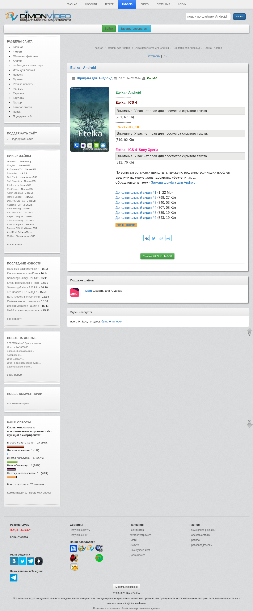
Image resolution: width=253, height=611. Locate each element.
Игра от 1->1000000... (18, 347)
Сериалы (19, 93)
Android (127, 4)
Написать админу (200, 535)
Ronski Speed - (15, 197)
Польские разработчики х (23, 268)
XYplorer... (12, 185)
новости (34, 263)
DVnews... (12, 161)
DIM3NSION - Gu (16, 201)
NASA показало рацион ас (23, 310)
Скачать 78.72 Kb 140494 (157, 256)
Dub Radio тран (15, 177)
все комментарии (18, 403)
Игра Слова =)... (15, 359)
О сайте (134, 545)
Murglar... (12, 165)
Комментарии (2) (17, 492)
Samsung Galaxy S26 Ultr (23, 278)
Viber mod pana (15, 224)
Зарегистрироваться (134, 28)
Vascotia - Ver (14, 205)
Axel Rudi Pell (14, 232)
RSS (165, 56)
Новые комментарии (24, 394)
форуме (30, 338)
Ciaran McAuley (15, 220)
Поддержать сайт (22, 133)
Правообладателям (201, 545)
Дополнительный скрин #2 (135, 197)
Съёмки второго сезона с (23, 301)
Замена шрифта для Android (173, 182)
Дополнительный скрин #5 (135, 212)
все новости (14, 318)
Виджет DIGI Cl (15, 228)
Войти (109, 28)
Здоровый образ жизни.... (21, 351)
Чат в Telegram (126, 225)
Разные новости (23, 84)
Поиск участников (140, 550)
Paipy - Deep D (15, 216)
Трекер (109, 4)
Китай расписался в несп (23, 282)
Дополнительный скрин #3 (135, 202)
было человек (111, 321)
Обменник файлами (25, 56)
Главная (72, 4)
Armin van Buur (15, 193)
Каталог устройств (140, 535)
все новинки (14, 244)
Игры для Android (24, 70)
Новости (91, 4)
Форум (182, 4)
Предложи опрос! (40, 492)
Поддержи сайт (22, 116)
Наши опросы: (19, 422)
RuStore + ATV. (15, 169)
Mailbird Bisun (14, 236)
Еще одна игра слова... (19, 366)
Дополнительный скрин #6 (135, 217)
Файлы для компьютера (28, 65)
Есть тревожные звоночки (23, 296)
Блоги (133, 540)
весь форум (14, 374)
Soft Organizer (14, 181)
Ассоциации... (14, 355)
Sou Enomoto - (15, 212)
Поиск (17, 111)
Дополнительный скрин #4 (135, 207)
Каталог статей (22, 107)
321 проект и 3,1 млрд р (22, 292)
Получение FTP (79, 535)
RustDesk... (13, 189)
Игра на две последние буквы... (24, 363)
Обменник (163, 4)
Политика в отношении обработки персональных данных (126, 608)
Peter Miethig (14, 208)
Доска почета (137, 555)
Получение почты (80, 530)
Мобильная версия (126, 586)
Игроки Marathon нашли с (23, 305)
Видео (144, 4)
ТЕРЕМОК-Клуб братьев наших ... (25, 343)
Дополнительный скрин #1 (135, 192)
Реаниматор (137, 530)
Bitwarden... (13, 173)
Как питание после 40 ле (22, 273)
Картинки (19, 97)
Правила (195, 540)
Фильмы (18, 88)
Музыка (18, 79)
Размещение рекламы (203, 530)
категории (154, 56)
